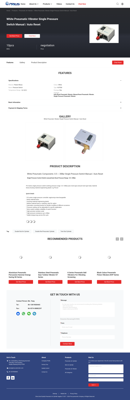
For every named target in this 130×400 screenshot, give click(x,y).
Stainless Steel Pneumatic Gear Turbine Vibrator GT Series (48, 275)
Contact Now (67, 344)
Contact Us (44, 372)
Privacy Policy (73, 393)
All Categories (68, 372)
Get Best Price (14, 36)
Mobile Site (63, 393)
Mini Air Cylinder (69, 365)
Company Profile (46, 361)
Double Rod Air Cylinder (22, 231)
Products (15, 10)
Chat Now (32, 36)
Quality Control (45, 368)
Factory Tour (45, 364)
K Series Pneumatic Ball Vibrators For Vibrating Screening (77, 275)
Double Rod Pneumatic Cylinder (44, 231)
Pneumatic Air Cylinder (71, 361)
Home (8, 10)
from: (62, 323)
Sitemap (55, 393)
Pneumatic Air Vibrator (26, 10)
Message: (64, 300)
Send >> (94, 385)
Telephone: (64, 333)
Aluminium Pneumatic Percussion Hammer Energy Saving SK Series (20, 275)
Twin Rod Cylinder (66, 231)
